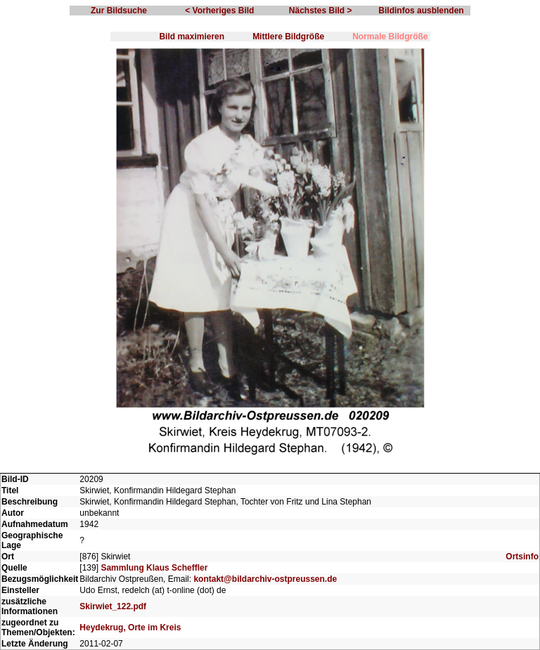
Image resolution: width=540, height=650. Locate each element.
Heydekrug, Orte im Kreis (130, 627)
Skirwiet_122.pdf (112, 606)
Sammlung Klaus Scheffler (154, 568)
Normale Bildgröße (390, 36)
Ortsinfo (522, 556)
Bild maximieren (191, 36)
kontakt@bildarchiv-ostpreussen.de (265, 579)
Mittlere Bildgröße (288, 36)
